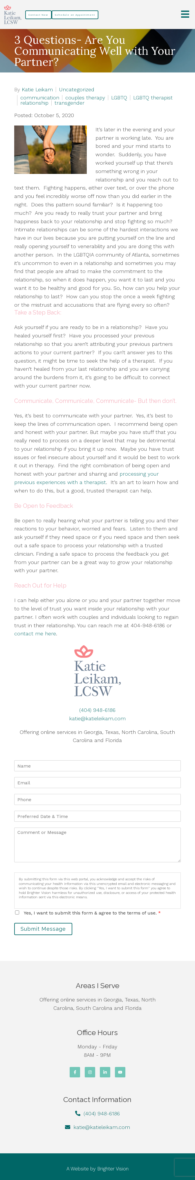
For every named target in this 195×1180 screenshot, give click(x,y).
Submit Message (43, 929)
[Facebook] (75, 1072)
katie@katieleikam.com (97, 718)
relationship (34, 103)
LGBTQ (119, 97)
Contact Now (38, 14)
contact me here (35, 633)
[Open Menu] (185, 15)
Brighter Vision (113, 1169)
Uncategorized (76, 89)
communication (39, 97)
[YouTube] (120, 1072)
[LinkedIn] (105, 1072)
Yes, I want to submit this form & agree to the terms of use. (92, 913)
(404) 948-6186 (97, 710)
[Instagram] (90, 1072)
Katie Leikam (37, 89)
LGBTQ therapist (153, 97)
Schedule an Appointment (75, 14)
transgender (69, 103)
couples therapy (85, 97)
